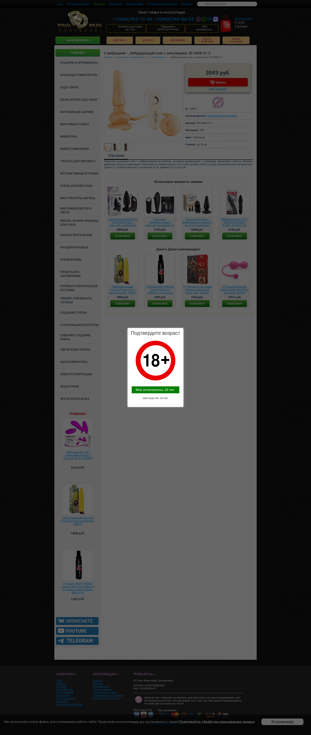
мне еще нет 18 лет (155, 398)
